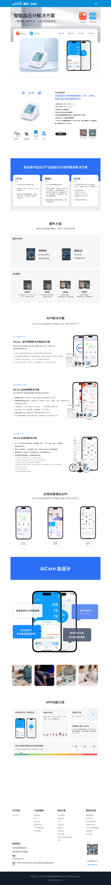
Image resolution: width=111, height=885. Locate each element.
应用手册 (89, 818)
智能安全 (61, 825)
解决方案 (62, 810)
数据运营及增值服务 (65, 837)
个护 (59, 821)
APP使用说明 (90, 821)
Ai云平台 (37, 821)
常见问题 (89, 834)
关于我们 (16, 810)
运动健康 (61, 815)
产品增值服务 (39, 828)
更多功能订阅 (92, 865)
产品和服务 (39, 810)
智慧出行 (61, 828)
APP (35, 818)
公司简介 (15, 815)
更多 (59, 840)
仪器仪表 (61, 831)
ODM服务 (37, 831)
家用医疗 (61, 818)
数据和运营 (38, 825)
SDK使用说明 (90, 825)
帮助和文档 (91, 810)
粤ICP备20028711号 (55, 880)
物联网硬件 (90, 815)
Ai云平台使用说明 (92, 828)
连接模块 (37, 815)
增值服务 (89, 831)
